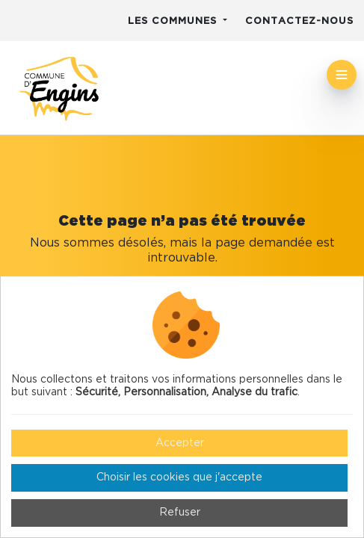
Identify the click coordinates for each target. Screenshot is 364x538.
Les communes (174, 21)
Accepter (179, 443)
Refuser (179, 512)
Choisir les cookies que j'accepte (179, 477)
